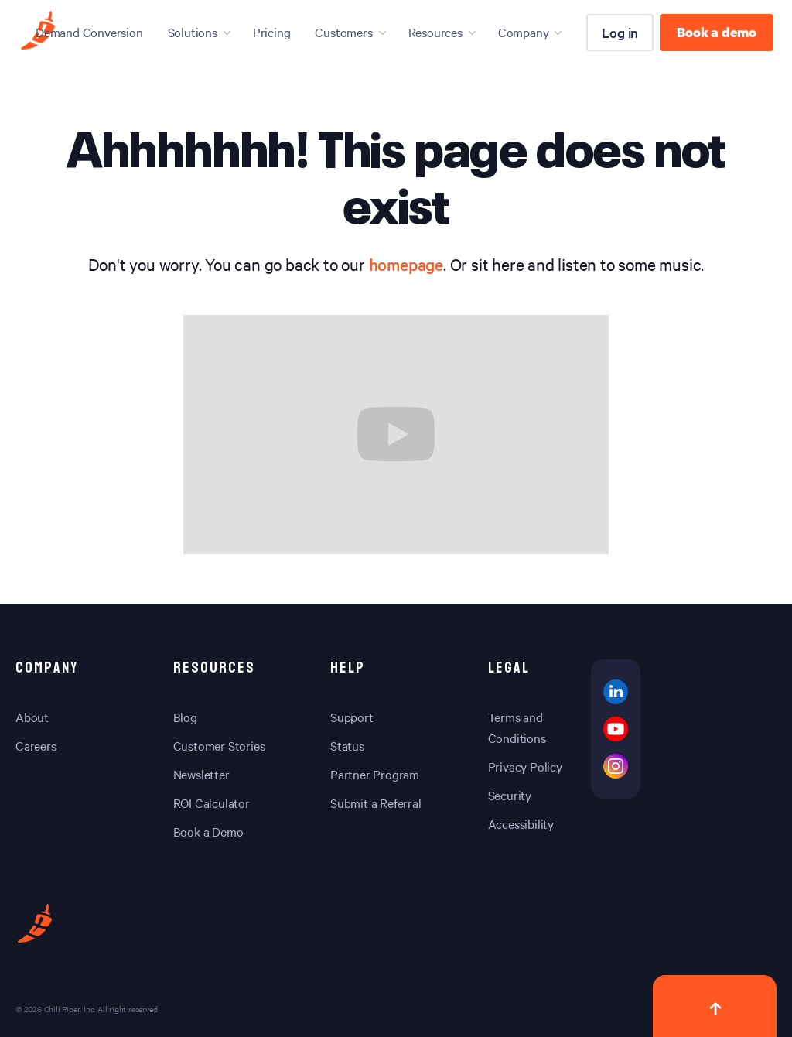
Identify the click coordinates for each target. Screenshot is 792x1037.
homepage (406, 264)
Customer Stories (219, 745)
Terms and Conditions (517, 727)
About (32, 716)
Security (509, 794)
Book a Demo (208, 831)
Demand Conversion (89, 31)
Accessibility (521, 823)
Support (352, 716)
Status (347, 745)
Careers (35, 745)
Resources (435, 31)
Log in (620, 32)
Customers (343, 31)
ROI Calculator (211, 802)
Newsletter (201, 773)
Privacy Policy (525, 766)
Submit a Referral (376, 802)
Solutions (192, 31)
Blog (185, 716)
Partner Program (374, 773)
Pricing (272, 31)
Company (523, 31)
